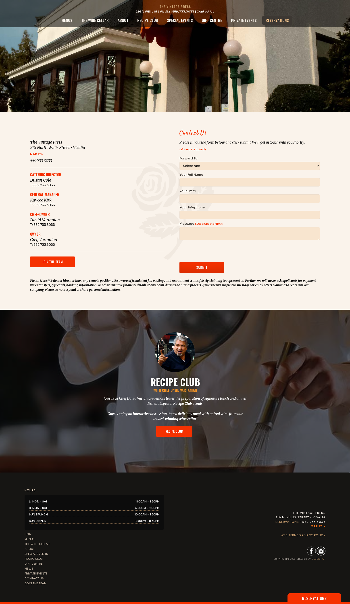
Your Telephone (192, 207)
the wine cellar (95, 20)
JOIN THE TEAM (35, 583)
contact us (34, 578)
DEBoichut (318, 558)
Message (201, 224)
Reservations (287, 521)
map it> (36, 154)
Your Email (187, 191)
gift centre (212, 20)
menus (66, 20)
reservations (277, 20)
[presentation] (213, 251)
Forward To (188, 158)
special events (180, 20)
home (29, 534)
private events (244, 20)
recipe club (147, 20)
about (123, 20)
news (29, 568)
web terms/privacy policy (303, 535)
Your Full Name (191, 175)
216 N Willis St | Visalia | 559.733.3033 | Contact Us (175, 11)
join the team (52, 261)
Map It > (318, 526)
